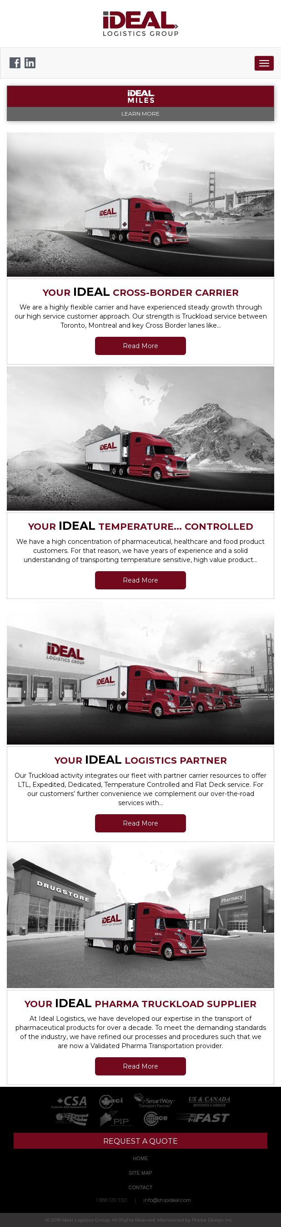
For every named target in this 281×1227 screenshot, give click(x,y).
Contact (140, 1187)
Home (140, 1158)
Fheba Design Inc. (212, 1220)
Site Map (140, 1173)
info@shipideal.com (167, 1200)
